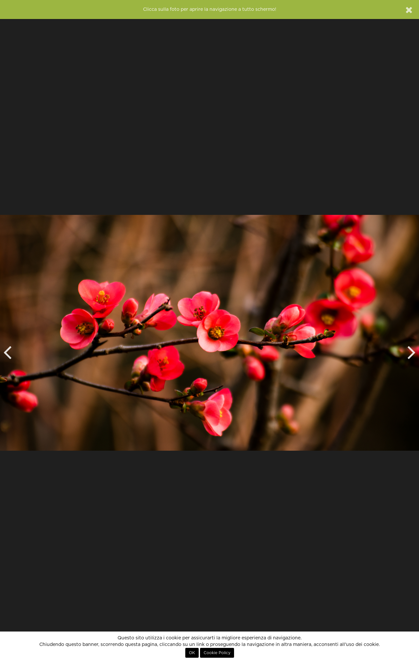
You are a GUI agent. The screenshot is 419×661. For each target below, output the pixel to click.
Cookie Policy (217, 653)
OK (192, 653)
